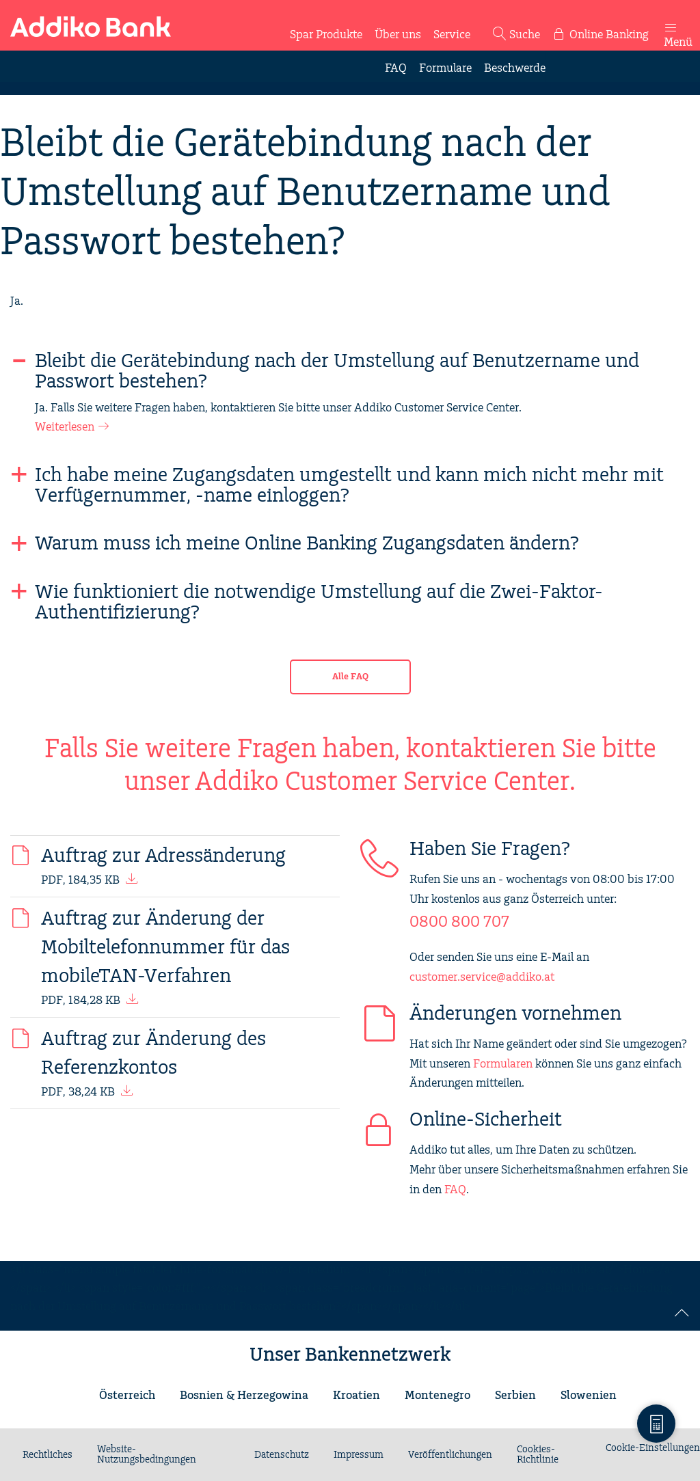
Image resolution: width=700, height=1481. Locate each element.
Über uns (398, 34)
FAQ (396, 68)
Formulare (445, 68)
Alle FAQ (350, 677)
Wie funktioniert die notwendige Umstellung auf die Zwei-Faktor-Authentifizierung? (319, 602)
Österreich (127, 1395)
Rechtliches (47, 1455)
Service (451, 34)
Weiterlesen (64, 427)
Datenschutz (281, 1455)
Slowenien (589, 1395)
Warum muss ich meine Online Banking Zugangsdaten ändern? (307, 544)
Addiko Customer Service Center (382, 782)
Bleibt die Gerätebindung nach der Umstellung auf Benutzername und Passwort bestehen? (337, 371)
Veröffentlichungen (450, 1455)
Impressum (358, 1455)
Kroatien (356, 1395)
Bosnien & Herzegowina (244, 1395)
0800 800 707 (459, 922)
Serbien (515, 1395)
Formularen (503, 1064)
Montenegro (437, 1395)
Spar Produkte (326, 34)
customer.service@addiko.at (481, 977)
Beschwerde (515, 68)
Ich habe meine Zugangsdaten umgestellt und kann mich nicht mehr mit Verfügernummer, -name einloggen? (349, 485)
